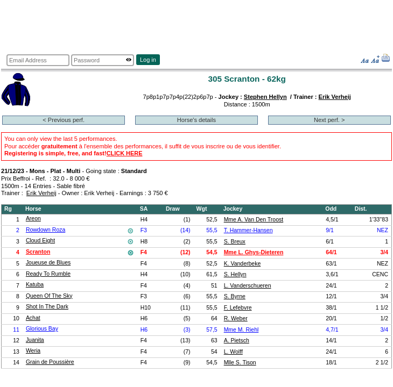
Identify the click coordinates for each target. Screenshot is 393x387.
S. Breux (234, 242)
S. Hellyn (235, 274)
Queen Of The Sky (49, 296)
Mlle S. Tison (240, 363)
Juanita (35, 340)
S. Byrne (234, 296)
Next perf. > (329, 120)
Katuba (35, 285)
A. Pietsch (236, 340)
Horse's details (196, 120)
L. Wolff (233, 352)
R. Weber (236, 318)
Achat (33, 318)
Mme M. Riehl (241, 330)
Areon (33, 218)
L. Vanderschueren (247, 286)
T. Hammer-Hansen (248, 230)
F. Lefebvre (238, 308)
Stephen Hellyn (265, 97)
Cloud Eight (40, 240)
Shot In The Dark (47, 307)
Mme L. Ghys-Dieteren (254, 252)
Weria (33, 351)
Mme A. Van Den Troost (254, 220)
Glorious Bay (42, 329)
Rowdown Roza (45, 230)
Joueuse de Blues (48, 263)
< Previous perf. (64, 120)
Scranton (38, 252)
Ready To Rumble (48, 274)
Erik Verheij (335, 97)
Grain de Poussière (50, 362)
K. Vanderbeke (242, 264)
